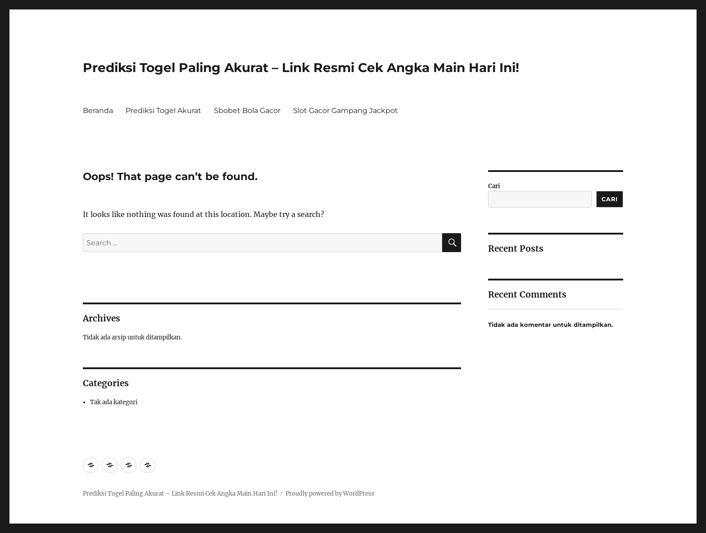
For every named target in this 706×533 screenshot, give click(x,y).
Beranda (98, 110)
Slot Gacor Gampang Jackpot (345, 110)
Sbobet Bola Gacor (247, 110)
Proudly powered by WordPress (330, 493)
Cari (494, 186)
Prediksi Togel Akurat (163, 110)
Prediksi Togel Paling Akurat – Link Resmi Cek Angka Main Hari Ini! (301, 67)
